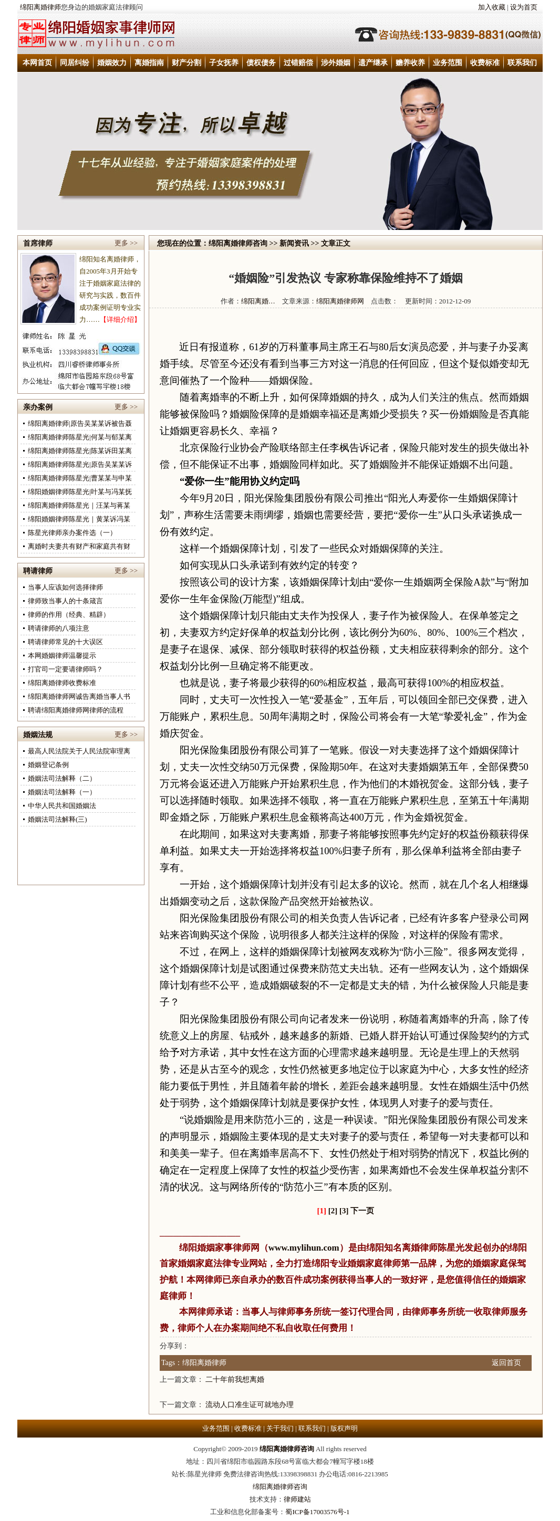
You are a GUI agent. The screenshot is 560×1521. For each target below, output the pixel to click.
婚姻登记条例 (48, 765)
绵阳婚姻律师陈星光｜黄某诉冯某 (79, 519)
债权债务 (261, 63)
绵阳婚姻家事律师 (215, 1248)
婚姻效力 (112, 63)
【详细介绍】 (120, 319)
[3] (344, 1211)
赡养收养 (410, 63)
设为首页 (523, 7)
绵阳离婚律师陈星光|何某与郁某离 (80, 437)
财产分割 (186, 63)
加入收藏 (491, 7)
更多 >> (126, 243)
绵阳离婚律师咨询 (238, 243)
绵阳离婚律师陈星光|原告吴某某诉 (80, 464)
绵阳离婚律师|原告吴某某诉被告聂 (80, 423)
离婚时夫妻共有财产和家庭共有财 (79, 546)
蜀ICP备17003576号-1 (317, 1512)
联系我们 (522, 63)
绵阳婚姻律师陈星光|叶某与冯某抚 (80, 492)
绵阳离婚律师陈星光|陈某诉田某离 (80, 451)
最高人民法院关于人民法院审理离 (79, 751)
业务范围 (447, 63)
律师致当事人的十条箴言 (65, 601)
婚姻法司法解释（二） (62, 778)
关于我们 (280, 1428)
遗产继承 (373, 63)
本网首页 (37, 63)
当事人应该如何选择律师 (65, 587)
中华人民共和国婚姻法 (62, 806)
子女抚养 (223, 63)
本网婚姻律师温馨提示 (62, 655)
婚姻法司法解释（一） (62, 792)
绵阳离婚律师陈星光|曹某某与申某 (80, 478)
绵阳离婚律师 (40, 7)
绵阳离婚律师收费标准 (62, 683)
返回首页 (506, 1363)
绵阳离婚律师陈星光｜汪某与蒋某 (79, 505)
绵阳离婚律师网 (340, 301)
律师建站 (297, 1499)
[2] (333, 1211)
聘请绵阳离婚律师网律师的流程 (75, 710)
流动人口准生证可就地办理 (249, 1405)
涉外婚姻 (335, 63)
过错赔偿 (298, 63)
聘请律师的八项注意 (58, 628)
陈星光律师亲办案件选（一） (72, 533)
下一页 (362, 1211)
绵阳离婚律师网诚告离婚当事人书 (79, 696)
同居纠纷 (74, 63)
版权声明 (344, 1428)
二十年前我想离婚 (234, 1379)
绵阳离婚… (258, 301)
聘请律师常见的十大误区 (65, 642)
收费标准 (485, 63)
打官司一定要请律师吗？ (65, 669)
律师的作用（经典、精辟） (69, 614)
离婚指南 (149, 63)
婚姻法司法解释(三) (57, 819)
